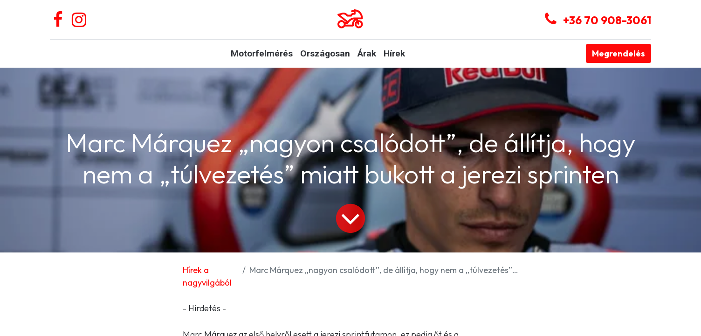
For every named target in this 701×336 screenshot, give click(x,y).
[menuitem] (261, 53)
